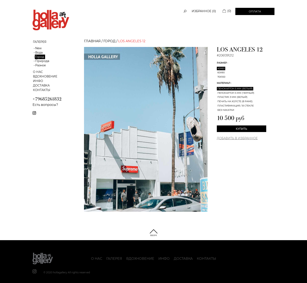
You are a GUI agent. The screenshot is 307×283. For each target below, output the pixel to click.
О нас (38, 72)
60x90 (221, 72)
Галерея (114, 259)
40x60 (221, 68)
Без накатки (225, 110)
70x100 (221, 76)
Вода (39, 52)
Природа (42, 61)
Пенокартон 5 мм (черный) (235, 92)
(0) (229, 11)
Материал (224, 83)
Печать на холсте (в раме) (235, 101)
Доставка (41, 85)
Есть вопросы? (45, 105)
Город (39, 57)
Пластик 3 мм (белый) (232, 97)
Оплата (255, 11)
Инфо (38, 81)
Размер (222, 62)
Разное (40, 65)
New (38, 48)
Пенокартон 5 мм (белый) (235, 88)
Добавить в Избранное (237, 138)
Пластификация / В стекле (235, 105)
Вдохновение (45, 76)
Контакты (41, 90)
